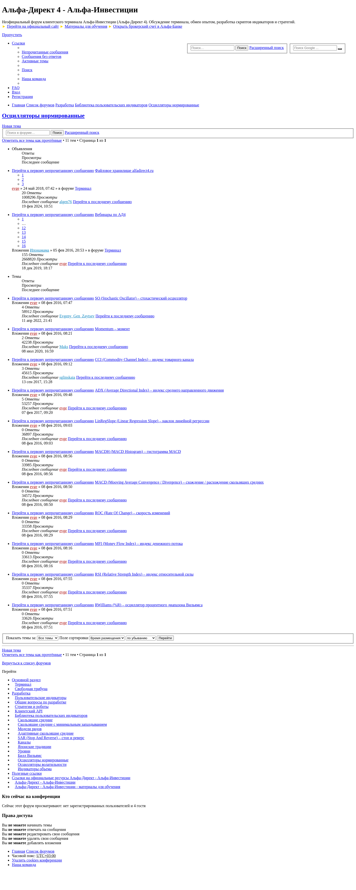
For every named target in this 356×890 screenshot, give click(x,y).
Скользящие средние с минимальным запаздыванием (62, 724)
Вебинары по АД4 (110, 214)
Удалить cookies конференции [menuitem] (37, 860)
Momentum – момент (112, 329)
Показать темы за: (32, 638)
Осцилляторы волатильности (42, 764)
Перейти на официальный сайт (33, 26)
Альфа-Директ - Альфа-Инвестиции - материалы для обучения (67, 787)
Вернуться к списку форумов (26, 663)
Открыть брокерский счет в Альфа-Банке (147, 26)
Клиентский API (29, 711)
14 (24, 237)
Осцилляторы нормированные (43, 115)
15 (24, 241)
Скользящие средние (35, 720)
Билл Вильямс (30, 755)
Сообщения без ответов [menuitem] (41, 56)
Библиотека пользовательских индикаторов (51, 715)
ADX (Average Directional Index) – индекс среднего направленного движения (159, 390)
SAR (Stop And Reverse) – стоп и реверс (51, 738)
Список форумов (40, 851)
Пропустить (12, 35)
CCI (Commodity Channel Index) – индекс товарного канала (144, 359)
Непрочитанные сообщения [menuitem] (45, 52)
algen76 (65, 202)
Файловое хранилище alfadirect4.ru (124, 170)
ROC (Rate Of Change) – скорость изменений (132, 513)
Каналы (24, 742)
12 (24, 228)
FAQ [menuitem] (16, 88)
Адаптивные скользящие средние (46, 733)
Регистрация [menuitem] (22, 96)
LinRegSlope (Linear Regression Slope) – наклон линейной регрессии (152, 421)
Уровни (24, 751)
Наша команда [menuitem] (34, 79)
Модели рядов (30, 729)
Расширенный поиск (266, 48)
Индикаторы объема (35, 769)
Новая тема (11, 126)
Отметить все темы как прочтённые (32, 140)
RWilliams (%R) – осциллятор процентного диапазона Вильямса (148, 605)
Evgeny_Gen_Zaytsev (76, 316)
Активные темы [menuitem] (35, 61)
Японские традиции (34, 747)
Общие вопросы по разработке (40, 702)
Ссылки (18, 43)
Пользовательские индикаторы (40, 698)
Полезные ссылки (27, 773)
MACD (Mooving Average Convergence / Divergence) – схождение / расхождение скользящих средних (179, 482)
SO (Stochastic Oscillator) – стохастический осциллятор (141, 298)
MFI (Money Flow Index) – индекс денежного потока (139, 543)
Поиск (241, 48)
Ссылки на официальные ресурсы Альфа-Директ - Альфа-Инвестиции (71, 778)
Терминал (83, 188)
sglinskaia (67, 377)
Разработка (21, 693)
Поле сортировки (92, 638)
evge (15, 188)
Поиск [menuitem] (27, 70)
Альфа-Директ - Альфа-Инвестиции (45, 782)
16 (24, 246)
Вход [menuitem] (16, 92)
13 (24, 232)
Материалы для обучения (86, 26)
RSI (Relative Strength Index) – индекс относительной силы (144, 574)
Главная (18, 851)
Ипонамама (39, 250)
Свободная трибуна (31, 689)
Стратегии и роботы (31, 706)
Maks (63, 347)
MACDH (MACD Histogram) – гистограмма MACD (138, 451)
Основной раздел (26, 680)
